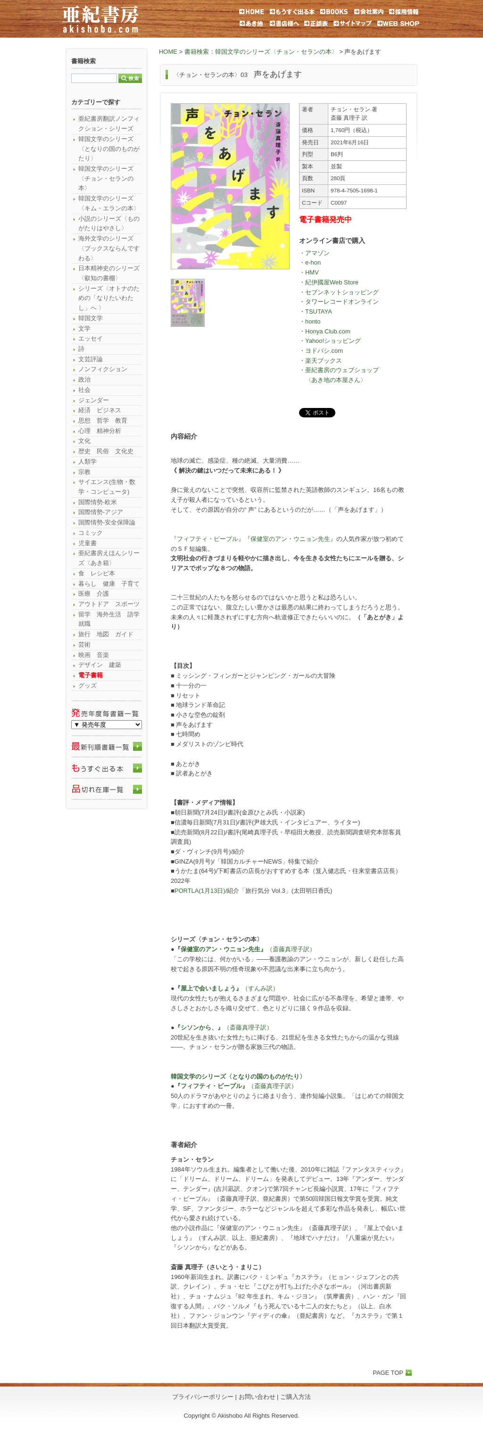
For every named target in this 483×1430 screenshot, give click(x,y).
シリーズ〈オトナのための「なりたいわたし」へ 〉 (109, 298)
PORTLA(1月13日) (200, 890)
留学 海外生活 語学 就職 (110, 619)
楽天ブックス (323, 360)
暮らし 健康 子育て (109, 583)
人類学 (87, 461)
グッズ (87, 685)
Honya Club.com (327, 331)
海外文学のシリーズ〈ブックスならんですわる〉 (109, 248)
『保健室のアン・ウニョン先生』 (290, 538)
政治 (84, 379)
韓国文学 (90, 318)
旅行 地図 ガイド (105, 634)
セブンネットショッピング (342, 292)
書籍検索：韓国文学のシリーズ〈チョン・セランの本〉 (261, 51)
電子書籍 (90, 675)
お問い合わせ (257, 1396)
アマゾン (317, 253)
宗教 (84, 471)
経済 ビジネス (99, 410)
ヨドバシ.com (324, 350)
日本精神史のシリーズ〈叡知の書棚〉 (109, 273)
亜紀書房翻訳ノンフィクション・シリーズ (109, 123)
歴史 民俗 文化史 (105, 451)
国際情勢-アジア (100, 511)
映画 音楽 (93, 654)
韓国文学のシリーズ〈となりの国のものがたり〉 (109, 148)
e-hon (313, 262)
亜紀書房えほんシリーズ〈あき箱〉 (109, 557)
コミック (90, 532)
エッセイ (90, 338)
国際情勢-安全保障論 (106, 522)
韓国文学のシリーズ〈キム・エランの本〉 (109, 203)
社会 (84, 389)
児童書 (87, 543)
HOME (168, 51)
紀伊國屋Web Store (331, 282)
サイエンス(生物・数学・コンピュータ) (106, 486)
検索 (130, 78)
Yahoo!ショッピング (333, 340)
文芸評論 (90, 359)
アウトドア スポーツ (109, 603)
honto (312, 321)
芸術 (84, 644)
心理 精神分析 (99, 430)
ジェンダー (93, 400)
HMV (312, 272)
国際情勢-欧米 (97, 502)
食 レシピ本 (96, 573)
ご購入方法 (295, 1396)
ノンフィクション (102, 369)
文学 (84, 328)
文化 (84, 440)
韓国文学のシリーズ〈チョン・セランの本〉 (105, 178)
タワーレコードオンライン (342, 301)
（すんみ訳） (227, 988)
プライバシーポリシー (202, 1396)
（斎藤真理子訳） (245, 949)
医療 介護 (93, 593)
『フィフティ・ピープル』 (207, 538)
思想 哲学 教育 (102, 420)
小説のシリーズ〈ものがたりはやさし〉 (109, 223)
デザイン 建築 (99, 664)
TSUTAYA (318, 311)
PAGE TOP (388, 1372)
